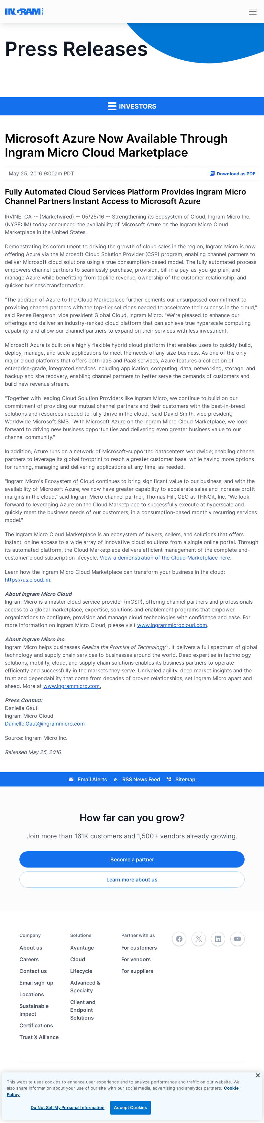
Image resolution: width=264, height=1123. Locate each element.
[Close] (258, 1075)
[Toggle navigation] (252, 11)
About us (30, 947)
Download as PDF (232, 173)
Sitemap (180, 779)
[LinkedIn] (218, 939)
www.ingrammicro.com (71, 686)
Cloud (77, 959)
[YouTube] (237, 939)
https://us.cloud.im (27, 579)
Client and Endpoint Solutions (82, 1010)
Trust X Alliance (39, 1037)
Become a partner (132, 859)
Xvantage (82, 947)
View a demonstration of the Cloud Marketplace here (165, 557)
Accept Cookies (130, 1107)
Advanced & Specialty (85, 986)
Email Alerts (88, 779)
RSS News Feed (136, 779)
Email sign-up (36, 982)
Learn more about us (132, 879)
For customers (139, 947)
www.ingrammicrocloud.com (172, 625)
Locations (31, 994)
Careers (29, 959)
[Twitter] (199, 939)
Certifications (36, 1025)
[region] (132, 1096)
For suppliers (137, 971)
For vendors (136, 959)
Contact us (33, 971)
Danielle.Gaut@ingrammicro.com (45, 723)
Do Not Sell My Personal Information (67, 1107)
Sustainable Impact (34, 1010)
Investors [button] (132, 105)
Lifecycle (81, 971)
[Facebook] (179, 939)
